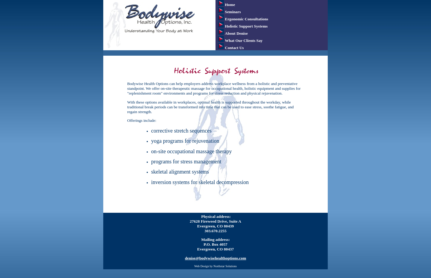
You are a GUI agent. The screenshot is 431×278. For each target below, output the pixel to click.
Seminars (233, 12)
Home (230, 4)
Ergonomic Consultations (246, 19)
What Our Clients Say (243, 40)
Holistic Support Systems (246, 26)
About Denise (236, 33)
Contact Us (234, 47)
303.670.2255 (215, 231)
